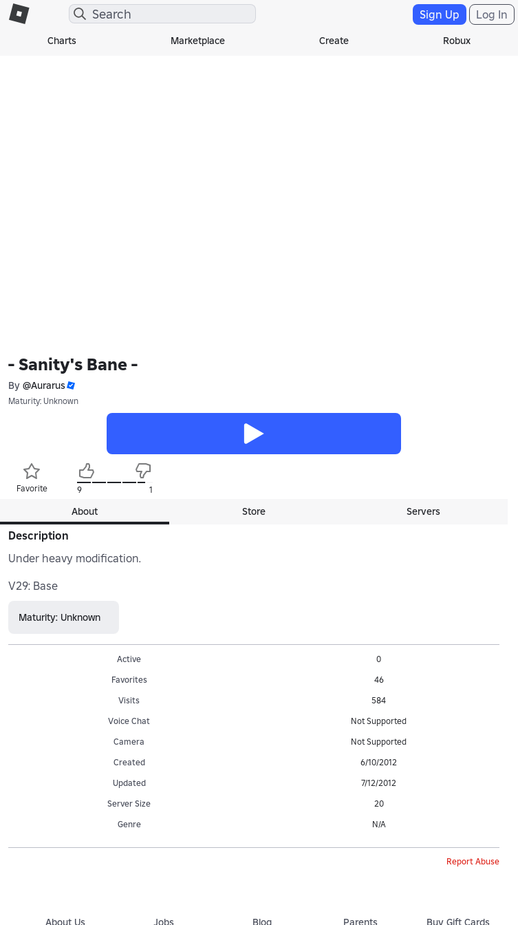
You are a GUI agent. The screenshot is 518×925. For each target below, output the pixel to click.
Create (334, 40)
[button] (70, 385)
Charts (61, 40)
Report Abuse (472, 861)
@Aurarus (44, 385)
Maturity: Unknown (43, 401)
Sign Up (440, 14)
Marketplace (198, 40)
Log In (492, 14)
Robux (457, 40)
